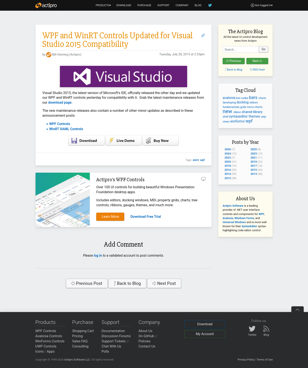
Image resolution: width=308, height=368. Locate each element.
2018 (228, 165)
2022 (228, 157)
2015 (254, 169)
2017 (254, 165)
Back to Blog (127, 283)
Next (257, 61)
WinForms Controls (50, 341)
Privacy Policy (246, 359)
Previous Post (86, 283)
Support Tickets (115, 341)
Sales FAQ (80, 341)
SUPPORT (163, 5)
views (226, 121)
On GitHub (147, 336)
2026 (228, 149)
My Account (205, 334)
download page (59, 102)
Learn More (110, 217)
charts (262, 98)
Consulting (80, 346)
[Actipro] (46, 5)
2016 (228, 169)
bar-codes (242, 98)
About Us (145, 331)
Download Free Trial (145, 217)
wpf (202, 160)
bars (253, 97)
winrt (196, 160)
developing (230, 102)
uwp (263, 116)
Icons (39, 351)
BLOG (198, 5)
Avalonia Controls (48, 336)
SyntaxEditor (249, 226)
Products (45, 322)
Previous (233, 61)
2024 (228, 153)
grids (243, 107)
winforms (238, 121)
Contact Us (146, 346)
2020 (228, 161)
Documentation (113, 331)
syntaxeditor (239, 116)
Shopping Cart (83, 331)
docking (243, 102)
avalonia (229, 98)
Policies (144, 341)
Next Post (164, 283)
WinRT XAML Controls (66, 129)
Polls (105, 351)
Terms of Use (264, 359)
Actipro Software (233, 205)
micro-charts (254, 107)
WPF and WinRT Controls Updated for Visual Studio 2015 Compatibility (117, 39)
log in (98, 255)
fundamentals (231, 107)
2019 (254, 161)
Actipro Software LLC (77, 359)
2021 (254, 157)
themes (255, 116)
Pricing (77, 336)
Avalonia (228, 218)
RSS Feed (257, 69)
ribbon (237, 112)
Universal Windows (234, 222)
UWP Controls (45, 346)
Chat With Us (111, 346)
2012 (228, 178)
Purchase (82, 322)
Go (263, 49)
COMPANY (182, 5)
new (228, 111)
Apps (51, 351)
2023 (254, 153)
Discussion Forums (116, 336)
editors (253, 102)
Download (204, 324)
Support (111, 322)
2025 (254, 149)
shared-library (252, 112)
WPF (261, 214)
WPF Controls (59, 124)
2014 (228, 173)
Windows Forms (244, 218)
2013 (254, 173)
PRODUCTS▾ (103, 5)
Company (149, 322)
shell (226, 116)
